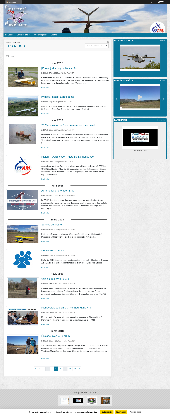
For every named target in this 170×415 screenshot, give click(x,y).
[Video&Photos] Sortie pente (57, 96)
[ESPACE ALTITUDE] (105, 400)
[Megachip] (92, 400)
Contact (54, 35)
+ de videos (161, 80)
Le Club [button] (8, 35)
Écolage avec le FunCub (55, 336)
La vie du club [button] (22, 35)
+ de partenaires (160, 120)
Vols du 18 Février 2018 (55, 278)
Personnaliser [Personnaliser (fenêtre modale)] (135, 412)
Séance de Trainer (52, 224)
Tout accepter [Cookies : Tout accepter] (106, 412)
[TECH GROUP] (78, 400)
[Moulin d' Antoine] (65, 400)
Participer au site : (156, 2)
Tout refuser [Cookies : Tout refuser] (121, 412)
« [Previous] (35, 369)
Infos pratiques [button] (40, 35)
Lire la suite (45, 87)
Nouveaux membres (53, 250)
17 (70, 369)
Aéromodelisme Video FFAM (58, 190)
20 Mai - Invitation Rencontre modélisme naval (68, 125)
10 (60, 369)
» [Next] (79, 369)
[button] (116, 59)
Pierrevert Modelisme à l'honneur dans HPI (66, 307)
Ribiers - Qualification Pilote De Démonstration (68, 156)
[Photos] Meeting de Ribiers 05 (59, 68)
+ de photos (161, 40)
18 (75, 369)
